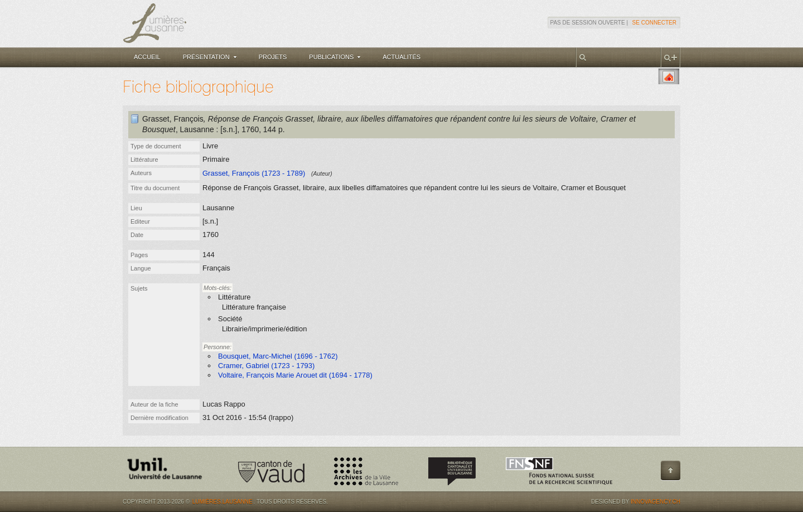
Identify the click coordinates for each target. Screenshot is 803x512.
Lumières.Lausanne (222, 502)
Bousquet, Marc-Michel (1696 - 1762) (278, 356)
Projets (273, 57)
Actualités (401, 57)
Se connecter (654, 23)
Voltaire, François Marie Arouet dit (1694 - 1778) (295, 375)
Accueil (147, 57)
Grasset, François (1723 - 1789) (253, 173)
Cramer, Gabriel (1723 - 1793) (266, 365)
